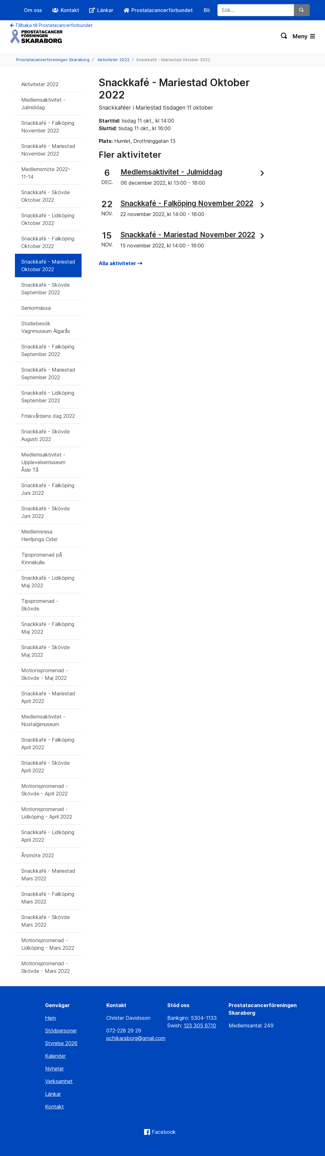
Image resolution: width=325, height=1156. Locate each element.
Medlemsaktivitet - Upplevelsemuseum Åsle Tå (43, 462)
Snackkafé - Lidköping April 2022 (47, 836)
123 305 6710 (200, 1025)
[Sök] (302, 10)
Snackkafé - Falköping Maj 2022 (47, 628)
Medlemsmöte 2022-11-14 (45, 173)
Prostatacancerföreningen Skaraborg (53, 59)
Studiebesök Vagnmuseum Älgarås (45, 327)
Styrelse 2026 (61, 1043)
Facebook (164, 1132)
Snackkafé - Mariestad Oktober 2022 (48, 265)
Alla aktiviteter (121, 263)
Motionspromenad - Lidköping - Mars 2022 (47, 944)
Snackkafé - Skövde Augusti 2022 (45, 435)
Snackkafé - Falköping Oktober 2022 (47, 242)
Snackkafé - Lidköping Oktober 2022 (47, 219)
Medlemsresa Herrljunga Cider (39, 535)
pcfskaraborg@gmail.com (135, 1038)
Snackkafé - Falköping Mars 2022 (47, 898)
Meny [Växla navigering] (304, 36)
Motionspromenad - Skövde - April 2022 (44, 790)
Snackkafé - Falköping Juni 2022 (47, 489)
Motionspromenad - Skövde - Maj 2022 (44, 674)
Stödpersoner (61, 1030)
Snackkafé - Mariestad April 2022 (48, 697)
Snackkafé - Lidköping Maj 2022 (47, 582)
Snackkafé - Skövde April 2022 (45, 767)
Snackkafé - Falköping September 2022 (47, 350)
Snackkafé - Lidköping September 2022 (47, 397)
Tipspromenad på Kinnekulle (41, 558)
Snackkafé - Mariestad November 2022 (48, 150)
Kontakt (54, 1106)
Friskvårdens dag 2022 (48, 416)
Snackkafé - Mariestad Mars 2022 (48, 875)
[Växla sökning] (284, 36)
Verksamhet (59, 1081)
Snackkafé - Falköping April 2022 (47, 743)
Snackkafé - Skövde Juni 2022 (45, 512)
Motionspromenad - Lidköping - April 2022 (46, 813)
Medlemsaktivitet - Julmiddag (43, 104)
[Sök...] (255, 10)
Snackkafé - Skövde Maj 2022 (45, 651)
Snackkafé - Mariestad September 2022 (48, 373)
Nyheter (54, 1068)
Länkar (53, 1094)
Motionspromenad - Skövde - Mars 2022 (45, 967)
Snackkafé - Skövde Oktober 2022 (45, 196)
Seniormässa (36, 308)
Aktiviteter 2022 (113, 59)
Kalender (55, 1056)
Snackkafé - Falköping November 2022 (47, 127)
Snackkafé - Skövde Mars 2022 (45, 921)
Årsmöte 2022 (37, 855)
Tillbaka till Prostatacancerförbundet (51, 25)
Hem (50, 1018)
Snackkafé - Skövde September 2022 (45, 289)
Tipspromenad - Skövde (39, 605)
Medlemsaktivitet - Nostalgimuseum (43, 720)
